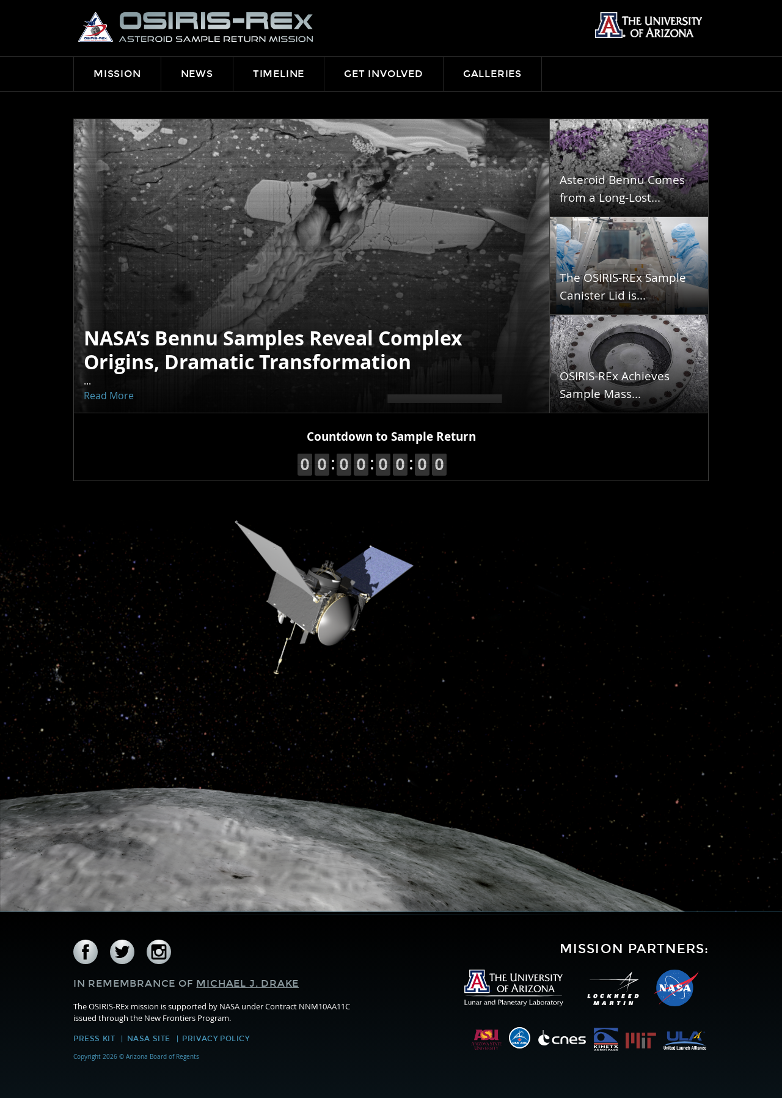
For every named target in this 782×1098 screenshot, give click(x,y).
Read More (109, 395)
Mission (117, 73)
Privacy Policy (215, 1038)
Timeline (278, 73)
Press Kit (94, 1038)
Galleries (492, 73)
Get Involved (383, 73)
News (197, 73)
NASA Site (148, 1038)
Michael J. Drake (247, 983)
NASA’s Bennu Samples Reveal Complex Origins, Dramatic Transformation (273, 350)
